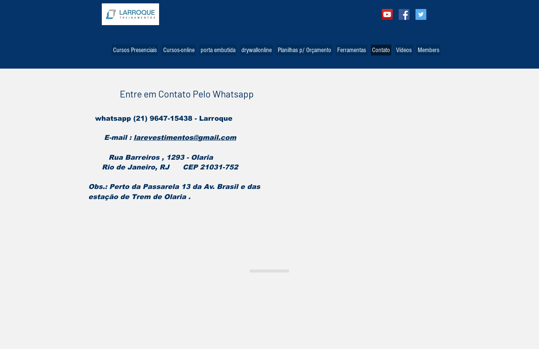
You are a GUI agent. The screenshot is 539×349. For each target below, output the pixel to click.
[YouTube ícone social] (387, 14)
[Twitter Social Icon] (420, 14)
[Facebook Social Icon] (404, 14)
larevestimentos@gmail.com (185, 137)
